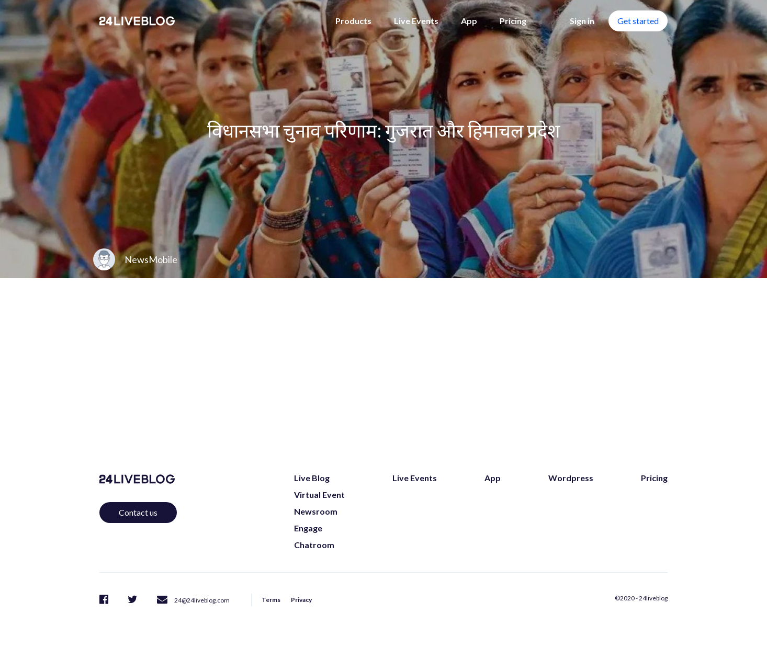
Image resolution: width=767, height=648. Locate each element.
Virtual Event (319, 494)
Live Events (416, 21)
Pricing (513, 21)
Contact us (138, 512)
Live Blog (312, 478)
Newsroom (315, 511)
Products (353, 21)
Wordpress (570, 478)
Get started (638, 21)
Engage (308, 528)
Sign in (582, 21)
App (469, 21)
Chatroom (314, 545)
